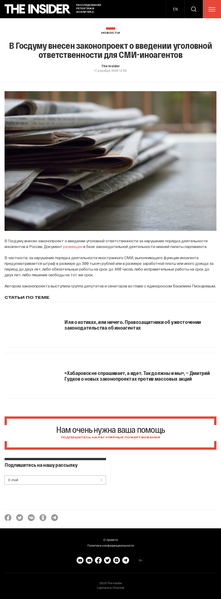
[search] (194, 9)
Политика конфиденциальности (110, 545)
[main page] (38, 9)
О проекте (110, 540)
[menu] (211, 9)
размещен (72, 246)
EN (175, 9)
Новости (110, 33)
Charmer (118, 587)
